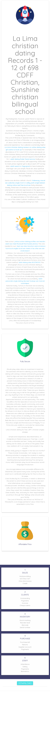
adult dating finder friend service (22, 159)
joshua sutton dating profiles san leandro (29, 245)
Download (25, 683)
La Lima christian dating (14, 147)
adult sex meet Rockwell (16, 247)
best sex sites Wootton (25, 249)
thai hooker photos (30, 247)
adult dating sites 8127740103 (28, 263)
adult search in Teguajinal (20, 166)
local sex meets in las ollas (28, 251)
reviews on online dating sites (34, 147)
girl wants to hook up (14, 150)
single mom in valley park (24, 183)
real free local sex (24, 185)
